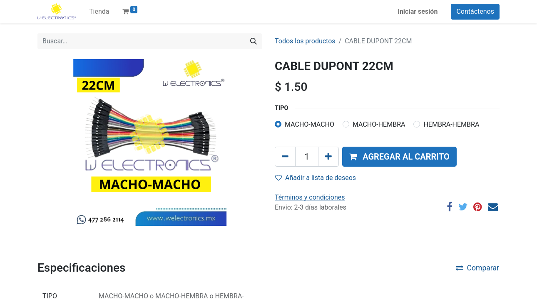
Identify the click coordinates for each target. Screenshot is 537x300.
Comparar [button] (477, 268)
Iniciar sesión (418, 11)
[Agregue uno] (328, 157)
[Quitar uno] (285, 157)
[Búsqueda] (253, 41)
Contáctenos (475, 11)
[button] (399, 157)
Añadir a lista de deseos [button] (315, 178)
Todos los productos (305, 41)
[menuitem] (99, 11)
